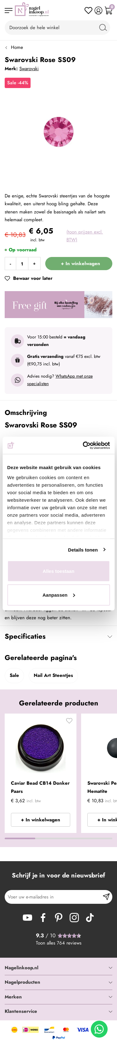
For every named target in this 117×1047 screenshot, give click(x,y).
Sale (14, 675)
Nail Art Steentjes (53, 675)
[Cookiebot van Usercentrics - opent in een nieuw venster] (83, 445)
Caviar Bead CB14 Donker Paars (40, 787)
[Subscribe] (106, 897)
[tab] (58, 968)
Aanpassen (58, 594)
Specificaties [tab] (25, 636)
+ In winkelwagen (40, 819)
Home (17, 47)
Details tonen (83, 549)
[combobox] (57, 27)
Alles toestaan (59, 571)
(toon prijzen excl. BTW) (84, 235)
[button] (69, 722)
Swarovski (29, 68)
